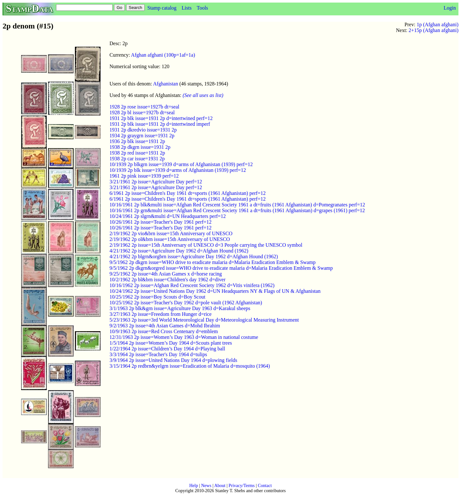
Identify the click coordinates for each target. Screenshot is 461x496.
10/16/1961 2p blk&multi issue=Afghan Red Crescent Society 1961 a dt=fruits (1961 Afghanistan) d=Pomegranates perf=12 (237, 204)
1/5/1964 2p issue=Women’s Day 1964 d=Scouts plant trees (170, 343)
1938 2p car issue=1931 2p (137, 158)
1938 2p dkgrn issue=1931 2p (139, 147)
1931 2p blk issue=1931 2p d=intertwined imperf (159, 124)
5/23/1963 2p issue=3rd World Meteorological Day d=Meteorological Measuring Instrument (204, 320)
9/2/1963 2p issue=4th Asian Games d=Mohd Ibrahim (164, 325)
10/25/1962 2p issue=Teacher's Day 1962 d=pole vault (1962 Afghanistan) (185, 302)
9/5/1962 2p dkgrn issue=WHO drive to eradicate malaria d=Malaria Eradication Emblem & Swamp (212, 262)
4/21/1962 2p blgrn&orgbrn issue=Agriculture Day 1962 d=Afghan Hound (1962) (193, 256)
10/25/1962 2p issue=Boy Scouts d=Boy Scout (157, 297)
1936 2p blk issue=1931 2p (137, 141)
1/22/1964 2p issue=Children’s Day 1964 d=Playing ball (167, 348)
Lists (186, 8)
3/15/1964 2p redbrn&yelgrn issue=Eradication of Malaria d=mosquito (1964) (189, 366)
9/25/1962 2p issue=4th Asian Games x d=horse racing (165, 273)
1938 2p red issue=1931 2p (137, 153)
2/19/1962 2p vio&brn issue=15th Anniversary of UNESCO (170, 233)
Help (193, 485)
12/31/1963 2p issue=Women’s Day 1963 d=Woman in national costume (183, 337)
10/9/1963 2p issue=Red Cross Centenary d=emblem (163, 331)
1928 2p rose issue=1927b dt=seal (144, 106)
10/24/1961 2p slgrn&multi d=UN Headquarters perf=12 (167, 216)
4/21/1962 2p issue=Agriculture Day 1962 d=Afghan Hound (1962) (178, 250)
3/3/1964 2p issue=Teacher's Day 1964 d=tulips (158, 354)
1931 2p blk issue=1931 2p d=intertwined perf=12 (161, 118)
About (219, 485)
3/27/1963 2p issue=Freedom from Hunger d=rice (160, 314)
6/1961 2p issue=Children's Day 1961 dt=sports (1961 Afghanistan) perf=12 (187, 193)
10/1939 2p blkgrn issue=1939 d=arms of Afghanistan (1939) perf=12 (181, 164)
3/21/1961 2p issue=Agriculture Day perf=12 (155, 181)
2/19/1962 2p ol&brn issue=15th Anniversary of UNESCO (169, 239)
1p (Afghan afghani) (437, 24)
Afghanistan (165, 83)
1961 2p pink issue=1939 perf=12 (144, 176)
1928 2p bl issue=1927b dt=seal (142, 112)
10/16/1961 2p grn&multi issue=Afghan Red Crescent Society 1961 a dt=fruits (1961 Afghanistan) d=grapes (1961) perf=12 (237, 210)
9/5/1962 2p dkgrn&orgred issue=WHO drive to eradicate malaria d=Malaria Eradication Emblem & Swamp (221, 268)
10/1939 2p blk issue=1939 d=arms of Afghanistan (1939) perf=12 (177, 170)
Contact (265, 485)
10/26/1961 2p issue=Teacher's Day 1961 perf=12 (160, 222)
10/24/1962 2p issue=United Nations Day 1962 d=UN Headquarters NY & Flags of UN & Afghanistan (214, 291)
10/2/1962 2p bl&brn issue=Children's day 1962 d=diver (167, 279)
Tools (202, 8)
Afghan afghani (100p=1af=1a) (163, 55)
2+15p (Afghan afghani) (433, 30)
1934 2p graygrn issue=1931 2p (141, 135)
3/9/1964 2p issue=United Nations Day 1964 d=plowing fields (173, 360)
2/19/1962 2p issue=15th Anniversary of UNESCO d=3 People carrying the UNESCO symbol (205, 245)
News (206, 485)
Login (450, 8)
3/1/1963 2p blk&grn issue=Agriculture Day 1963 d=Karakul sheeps (179, 308)
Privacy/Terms (242, 485)
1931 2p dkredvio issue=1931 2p (143, 129)
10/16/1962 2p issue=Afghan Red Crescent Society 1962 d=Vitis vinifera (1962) (191, 285)
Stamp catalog (161, 8)
